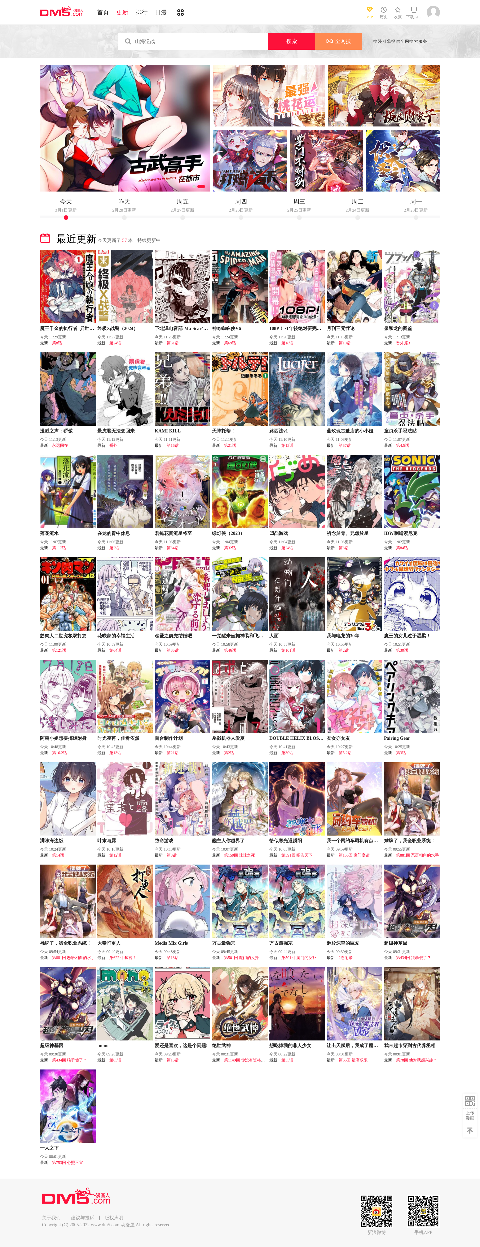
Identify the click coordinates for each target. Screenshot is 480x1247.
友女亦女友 (338, 738)
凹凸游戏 (278, 533)
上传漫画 (470, 1116)
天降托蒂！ (223, 430)
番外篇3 (403, 343)
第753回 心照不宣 (67, 1162)
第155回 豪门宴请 (354, 855)
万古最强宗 (223, 943)
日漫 (161, 12)
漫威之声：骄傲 (56, 430)
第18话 (287, 343)
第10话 (345, 343)
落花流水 (49, 533)
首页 (103, 12)
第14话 (58, 855)
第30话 (402, 650)
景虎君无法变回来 (116, 430)
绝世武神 (221, 1045)
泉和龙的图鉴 (398, 328)
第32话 (230, 548)
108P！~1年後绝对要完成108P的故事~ (308, 328)
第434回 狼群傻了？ (413, 957)
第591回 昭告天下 (296, 855)
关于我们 (51, 1217)
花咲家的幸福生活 (116, 635)
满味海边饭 (51, 840)
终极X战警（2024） (117, 328)
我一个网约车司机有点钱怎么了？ (362, 840)
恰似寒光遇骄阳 (285, 840)
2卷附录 (346, 957)
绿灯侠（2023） (228, 533)
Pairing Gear (397, 738)
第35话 (173, 650)
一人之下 (49, 1148)
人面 (274, 635)
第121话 (59, 650)
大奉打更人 (109, 943)
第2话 (114, 548)
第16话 (173, 445)
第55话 (287, 1060)
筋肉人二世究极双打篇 (63, 635)
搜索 (291, 41)
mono (102, 1045)
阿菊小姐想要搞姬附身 (63, 738)
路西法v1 (278, 430)
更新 (122, 12)
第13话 (287, 445)
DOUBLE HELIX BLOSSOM (299, 738)
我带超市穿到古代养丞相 (409, 1045)
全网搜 (338, 41)
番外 (113, 445)
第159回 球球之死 (239, 855)
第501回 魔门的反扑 (241, 957)
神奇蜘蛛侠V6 (226, 328)
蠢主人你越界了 (228, 840)
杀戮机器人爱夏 (228, 738)
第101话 (288, 650)
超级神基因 (395, 943)
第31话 (173, 343)
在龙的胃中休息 (113, 533)
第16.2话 (59, 752)
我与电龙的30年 (343, 635)
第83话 (115, 1060)
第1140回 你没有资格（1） (247, 1060)
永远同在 (60, 445)
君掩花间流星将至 (173, 533)
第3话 (344, 548)
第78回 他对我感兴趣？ (416, 1060)
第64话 (115, 650)
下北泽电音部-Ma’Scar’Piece (184, 328)
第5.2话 (345, 752)
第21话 (230, 445)
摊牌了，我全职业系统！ (409, 840)
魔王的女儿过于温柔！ (407, 635)
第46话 (230, 650)
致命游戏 (164, 840)
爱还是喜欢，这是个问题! (181, 1045)
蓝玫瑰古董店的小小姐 (350, 430)
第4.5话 (402, 445)
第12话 (115, 855)
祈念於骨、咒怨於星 (348, 533)
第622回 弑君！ (122, 957)
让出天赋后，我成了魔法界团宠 (359, 1045)
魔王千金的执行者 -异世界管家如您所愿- (82, 328)
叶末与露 (106, 840)
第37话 (345, 445)
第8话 (57, 343)
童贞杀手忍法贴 (400, 430)
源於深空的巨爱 (343, 943)
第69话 (230, 343)
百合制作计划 (169, 738)
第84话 (402, 548)
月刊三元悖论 (341, 328)
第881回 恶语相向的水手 (417, 855)
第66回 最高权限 (353, 1060)
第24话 (115, 343)
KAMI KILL (168, 430)
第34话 (173, 548)
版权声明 (114, 1217)
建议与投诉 (82, 1217)
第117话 (59, 548)
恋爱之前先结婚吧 (173, 635)
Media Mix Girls (171, 943)
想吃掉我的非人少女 (290, 1045)
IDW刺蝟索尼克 (400, 533)
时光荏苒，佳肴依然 (118, 738)
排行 (142, 12)
